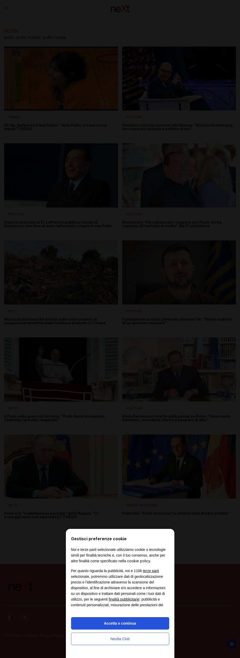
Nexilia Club (120, 639)
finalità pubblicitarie (124, 599)
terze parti (151, 571)
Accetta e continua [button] (120, 623)
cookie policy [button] (138, 561)
